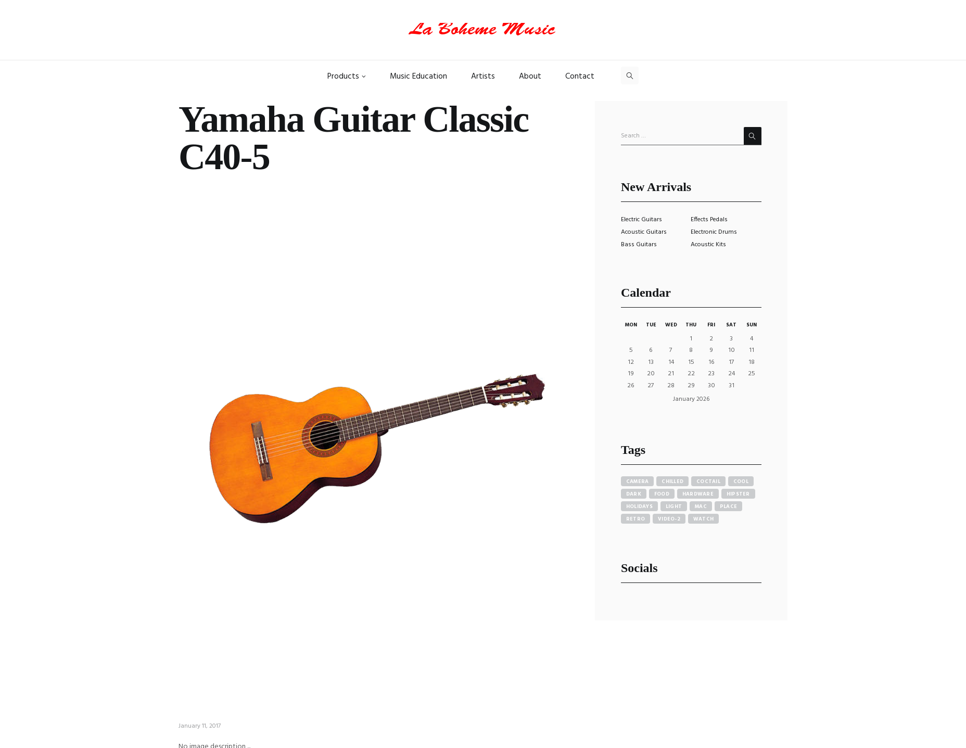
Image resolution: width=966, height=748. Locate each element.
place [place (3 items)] (728, 506)
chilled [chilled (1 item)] (672, 481)
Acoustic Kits (708, 244)
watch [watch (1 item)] (703, 519)
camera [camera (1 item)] (637, 481)
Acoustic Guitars (644, 232)
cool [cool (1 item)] (740, 481)
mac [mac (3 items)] (701, 506)
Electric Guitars (641, 219)
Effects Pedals (709, 219)
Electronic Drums (714, 232)
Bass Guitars (639, 244)
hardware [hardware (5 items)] (698, 494)
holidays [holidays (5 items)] (639, 506)
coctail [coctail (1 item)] (708, 481)
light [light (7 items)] (674, 506)
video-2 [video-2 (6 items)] (669, 519)
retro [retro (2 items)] (635, 519)
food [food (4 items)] (661, 494)
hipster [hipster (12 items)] (738, 494)
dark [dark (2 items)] (633, 494)
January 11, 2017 (200, 726)
